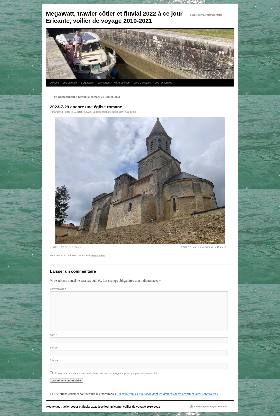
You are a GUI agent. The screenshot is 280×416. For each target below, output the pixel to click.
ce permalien (98, 255)
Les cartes (103, 82)
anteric (58, 111)
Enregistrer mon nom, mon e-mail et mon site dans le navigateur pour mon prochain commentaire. (107, 373)
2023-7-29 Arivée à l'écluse (67, 247)
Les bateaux (70, 82)
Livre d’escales (142, 82)
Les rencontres (163, 82)
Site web (54, 360)
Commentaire (58, 289)
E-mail (54, 347)
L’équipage (87, 82)
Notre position (121, 82)
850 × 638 (124, 111)
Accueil (54, 82)
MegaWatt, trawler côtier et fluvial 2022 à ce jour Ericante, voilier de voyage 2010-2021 (103, 406)
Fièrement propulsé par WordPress (211, 406)
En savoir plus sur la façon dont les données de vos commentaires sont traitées (167, 394)
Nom (53, 334)
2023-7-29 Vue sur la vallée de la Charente (204, 247)
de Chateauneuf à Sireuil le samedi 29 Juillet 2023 (85, 97)
